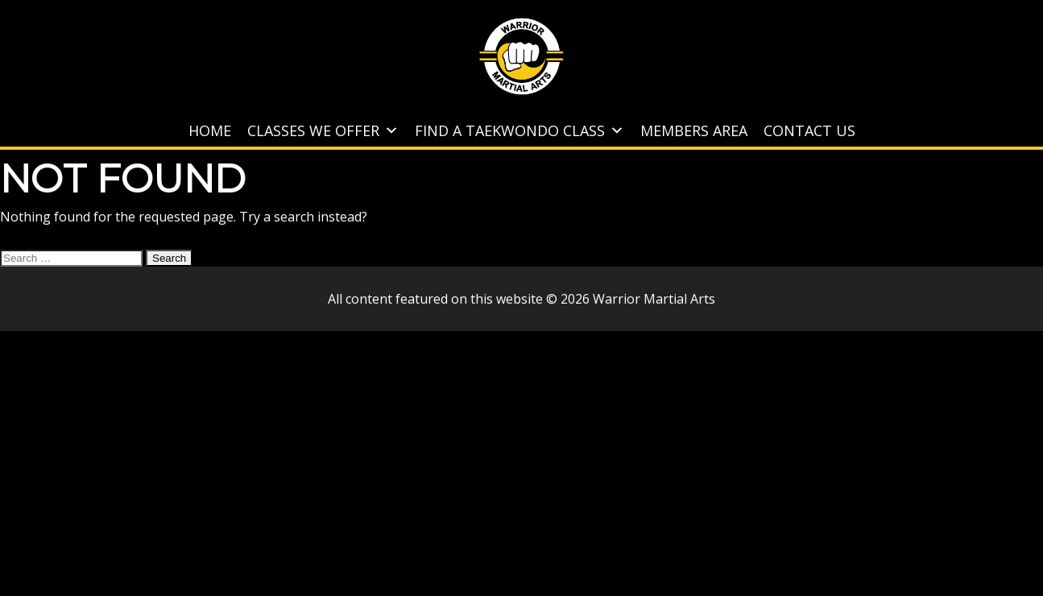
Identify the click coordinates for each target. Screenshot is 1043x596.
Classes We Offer (323, 130)
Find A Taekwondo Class (519, 130)
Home (209, 130)
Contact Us (809, 130)
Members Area (693, 130)
